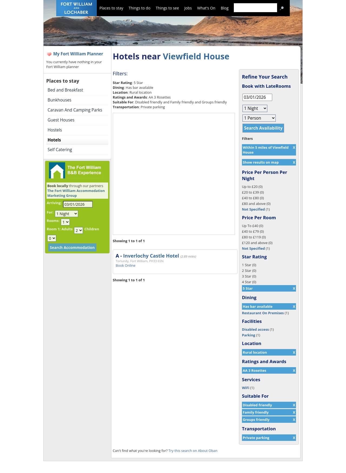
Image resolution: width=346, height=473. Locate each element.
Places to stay (111, 8)
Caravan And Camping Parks (75, 110)
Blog (225, 8)
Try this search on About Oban (192, 450)
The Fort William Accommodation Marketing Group (76, 193)
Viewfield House (196, 56)
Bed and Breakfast (65, 90)
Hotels (54, 140)
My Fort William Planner (78, 54)
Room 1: (54, 229)
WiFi (245, 387)
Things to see (167, 8)
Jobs (188, 8)
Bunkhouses (59, 100)
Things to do (139, 8)
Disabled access (255, 329)
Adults (66, 229)
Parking (248, 335)
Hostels (55, 130)
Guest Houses (61, 120)
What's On (206, 8)
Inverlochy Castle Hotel (151, 255)
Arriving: (54, 202)
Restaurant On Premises (263, 312)
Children (91, 229)
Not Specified (253, 209)
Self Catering (60, 150)
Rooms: (53, 220)
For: (50, 212)
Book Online (125, 265)
